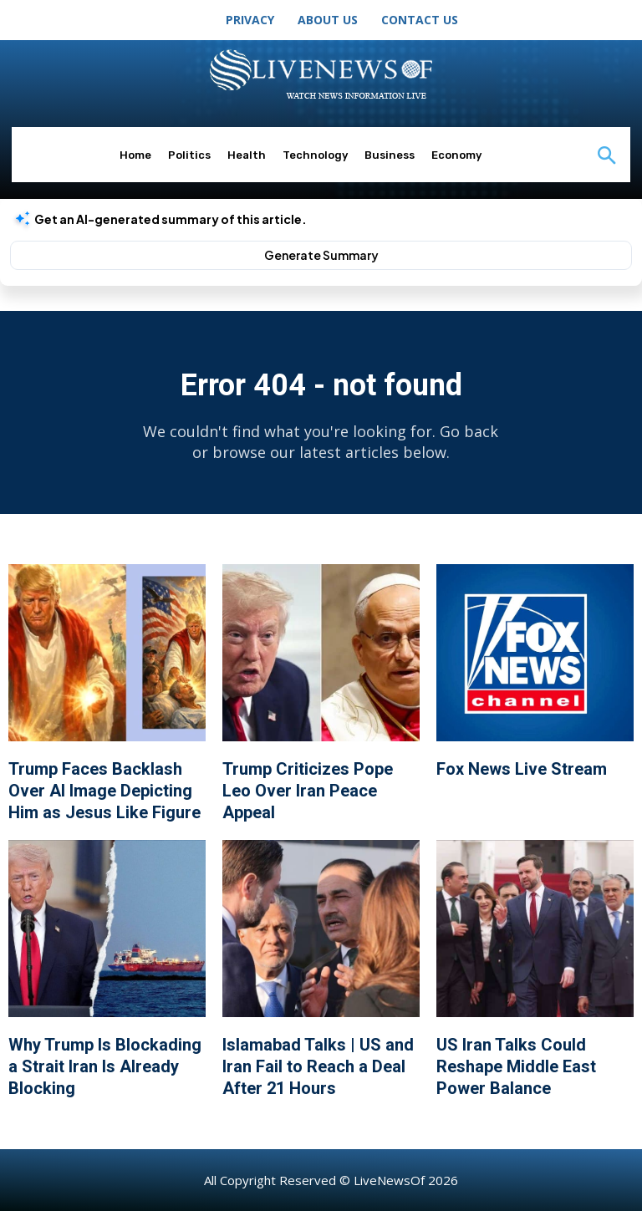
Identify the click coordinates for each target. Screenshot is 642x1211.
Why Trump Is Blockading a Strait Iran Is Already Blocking (104, 1066)
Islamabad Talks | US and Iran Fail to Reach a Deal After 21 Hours (318, 1066)
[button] (606, 158)
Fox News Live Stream (521, 769)
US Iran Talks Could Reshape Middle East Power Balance (516, 1066)
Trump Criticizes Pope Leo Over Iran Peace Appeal (307, 790)
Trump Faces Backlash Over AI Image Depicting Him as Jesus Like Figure (104, 790)
